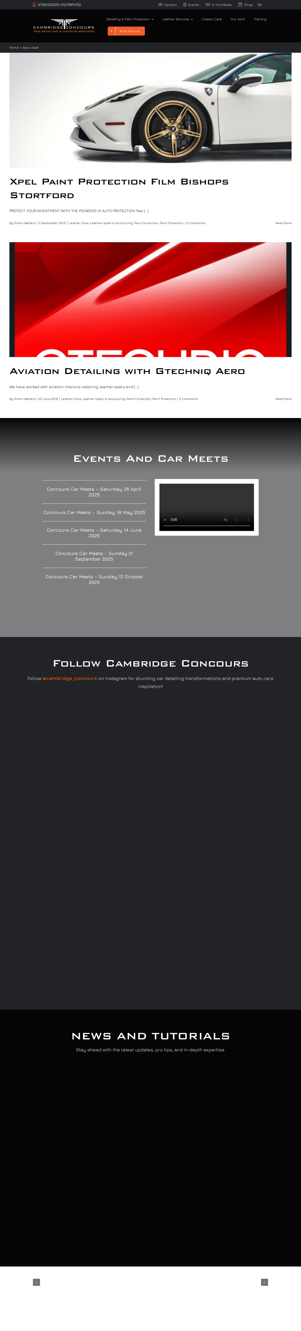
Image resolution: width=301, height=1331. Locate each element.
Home (14, 47)
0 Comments (196, 223)
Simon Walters (25, 223)
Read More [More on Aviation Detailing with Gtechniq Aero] (284, 399)
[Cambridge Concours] (64, 20)
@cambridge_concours (70, 678)
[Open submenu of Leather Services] (191, 19)
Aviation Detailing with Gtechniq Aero (127, 371)
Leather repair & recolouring (111, 223)
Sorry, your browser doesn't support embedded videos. (206, 507)
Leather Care (78, 223)
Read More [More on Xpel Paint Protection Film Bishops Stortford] (284, 223)
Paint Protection (172, 223)
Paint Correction (146, 223)
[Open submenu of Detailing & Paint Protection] (152, 19)
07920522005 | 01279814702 (57, 4)
